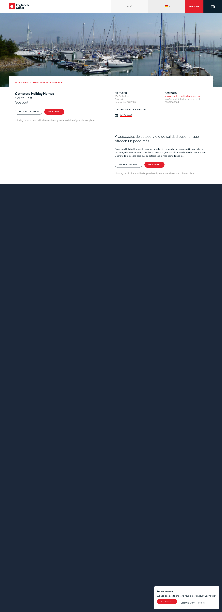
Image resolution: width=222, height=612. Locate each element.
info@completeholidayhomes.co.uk (182, 99)
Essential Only (188, 602)
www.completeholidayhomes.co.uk (182, 96)
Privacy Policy (209, 595)
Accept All (167, 601)
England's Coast (19, 6)
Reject (201, 602)
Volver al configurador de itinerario (41, 83)
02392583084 (172, 102)
